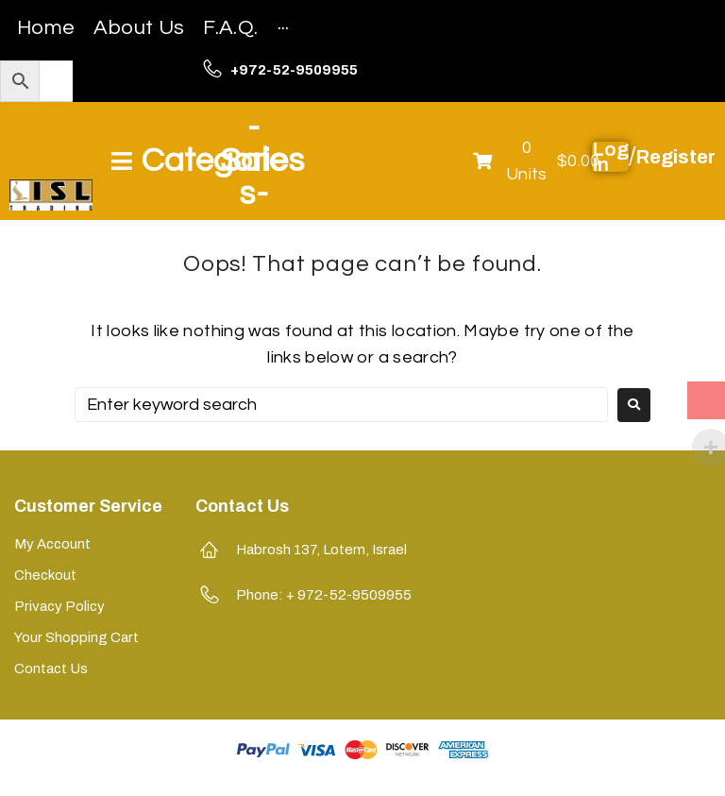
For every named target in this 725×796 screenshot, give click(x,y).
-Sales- (254, 160)
